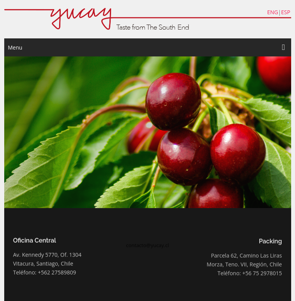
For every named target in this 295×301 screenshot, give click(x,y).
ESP (285, 12)
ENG (272, 12)
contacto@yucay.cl (147, 246)
